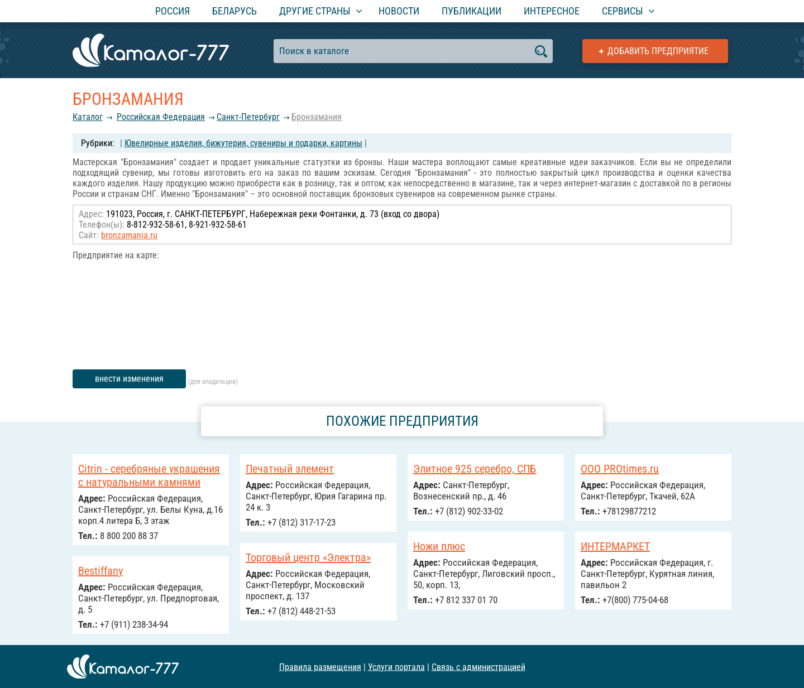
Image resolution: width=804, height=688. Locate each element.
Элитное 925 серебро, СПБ (474, 468)
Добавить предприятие (658, 51)
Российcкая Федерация (161, 117)
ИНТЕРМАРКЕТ (615, 546)
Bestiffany (100, 571)
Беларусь (234, 11)
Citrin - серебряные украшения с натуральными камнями (149, 475)
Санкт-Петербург (248, 117)
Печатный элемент (290, 468)
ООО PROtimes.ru (620, 468)
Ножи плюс (439, 546)
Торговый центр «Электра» (308, 557)
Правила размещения (320, 666)
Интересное (552, 11)
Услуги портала (396, 666)
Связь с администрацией (478, 666)
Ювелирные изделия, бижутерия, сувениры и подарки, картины (243, 143)
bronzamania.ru (129, 235)
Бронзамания (316, 117)
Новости (399, 11)
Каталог (88, 117)
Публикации (471, 11)
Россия (172, 11)
